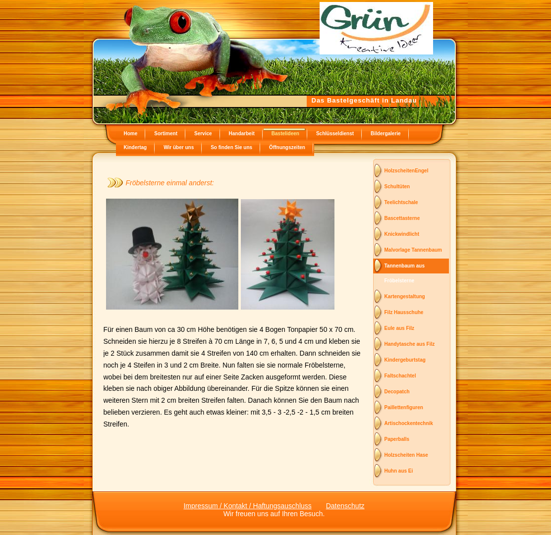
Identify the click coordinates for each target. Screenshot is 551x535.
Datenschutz (345, 506)
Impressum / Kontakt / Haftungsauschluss (247, 506)
